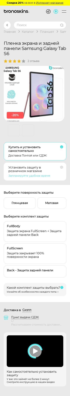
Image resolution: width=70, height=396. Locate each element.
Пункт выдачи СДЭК (25, 317)
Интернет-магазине (49, 2)
